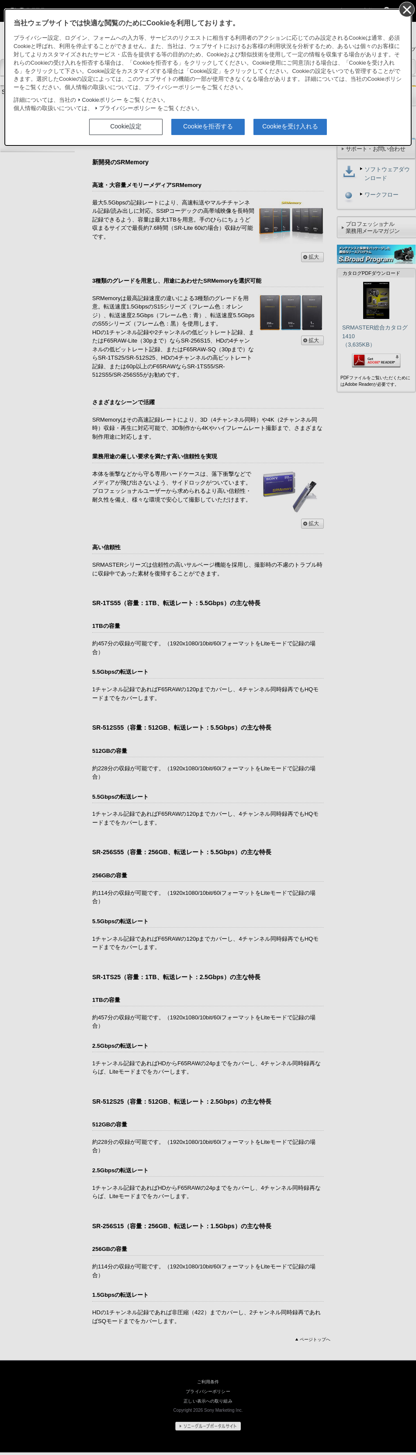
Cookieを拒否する (208, 126)
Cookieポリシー (102, 100)
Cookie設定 (126, 126)
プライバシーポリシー (127, 108)
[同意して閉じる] (406, 9)
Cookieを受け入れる (290, 126)
